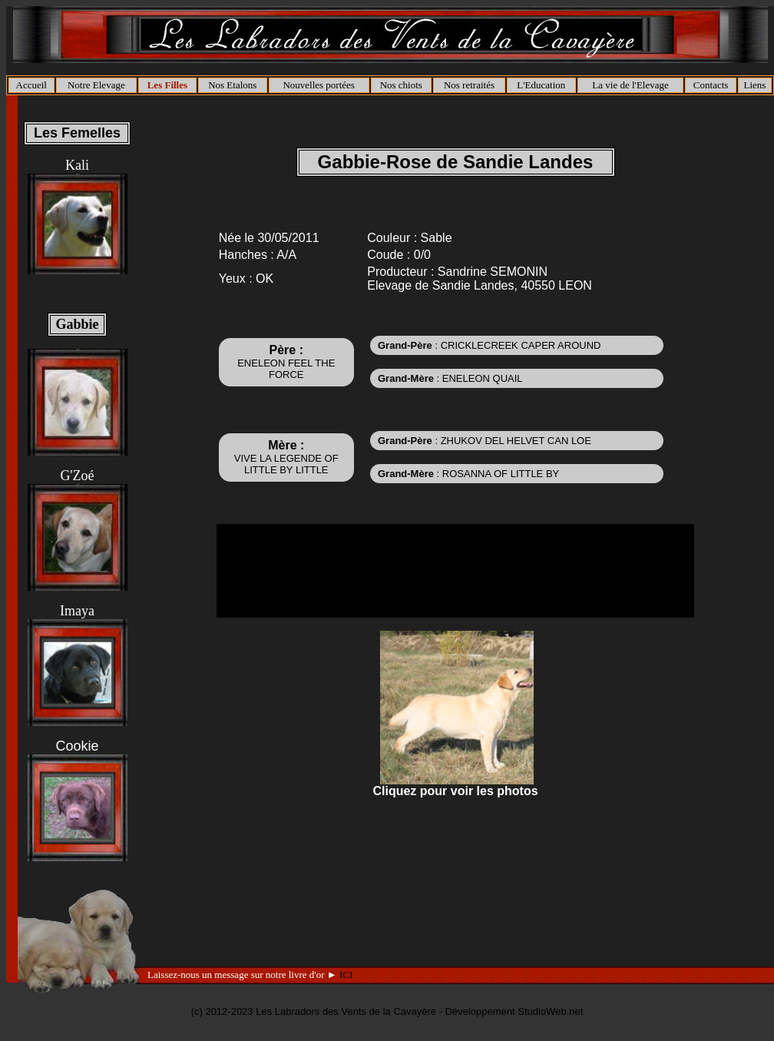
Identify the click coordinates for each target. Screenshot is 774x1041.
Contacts (711, 85)
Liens (754, 85)
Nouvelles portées (319, 85)
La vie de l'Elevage (630, 85)
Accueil (31, 85)
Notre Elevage (96, 85)
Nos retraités (469, 85)
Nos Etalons (232, 85)
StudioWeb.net (550, 1011)
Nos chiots (401, 85)
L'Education (541, 85)
